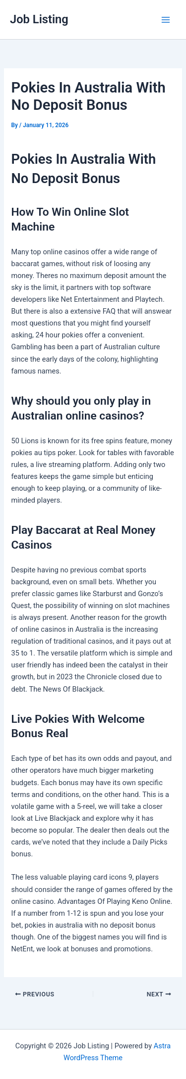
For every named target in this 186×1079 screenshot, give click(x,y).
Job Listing (39, 19)
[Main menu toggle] (165, 19)
